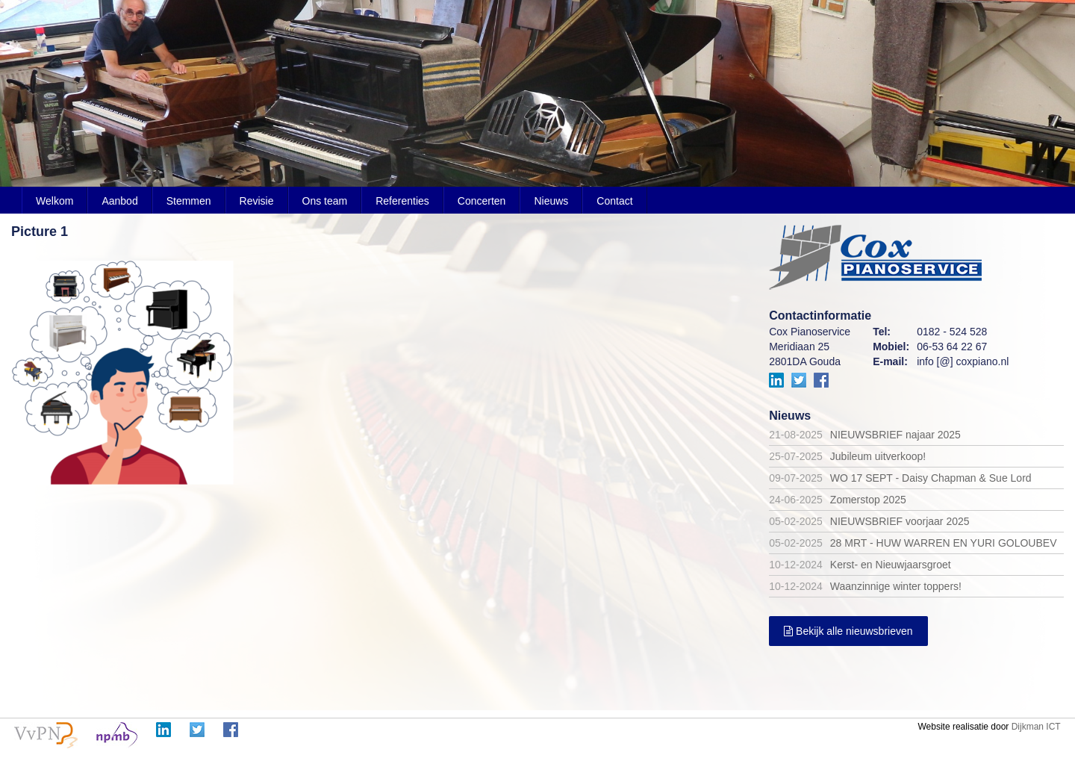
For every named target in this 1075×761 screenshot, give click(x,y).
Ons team (325, 201)
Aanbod (119, 201)
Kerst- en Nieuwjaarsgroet (890, 565)
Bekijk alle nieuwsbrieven (848, 631)
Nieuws (551, 201)
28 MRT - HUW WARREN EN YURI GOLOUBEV (943, 543)
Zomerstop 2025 (868, 500)
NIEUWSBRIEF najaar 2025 (895, 435)
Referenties (402, 201)
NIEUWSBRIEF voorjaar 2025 (900, 521)
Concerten (482, 201)
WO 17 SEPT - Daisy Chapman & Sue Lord (931, 478)
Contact (614, 201)
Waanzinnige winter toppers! (896, 586)
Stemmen (188, 201)
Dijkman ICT (1036, 726)
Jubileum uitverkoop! (878, 456)
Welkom (54, 201)
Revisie (257, 201)
